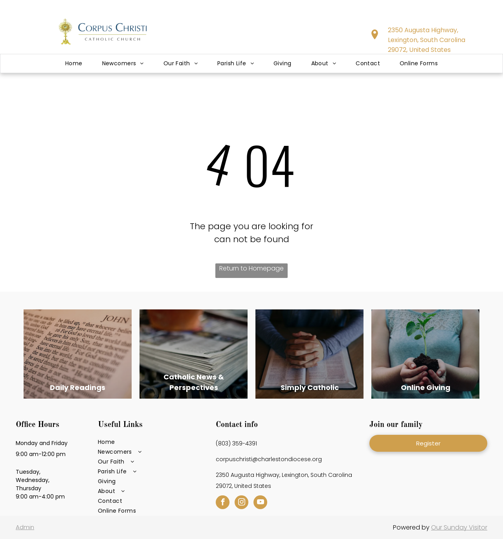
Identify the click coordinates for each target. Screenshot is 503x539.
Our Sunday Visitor (459, 527)
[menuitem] (73, 63)
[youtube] (260, 503)
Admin (25, 527)
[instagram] (241, 503)
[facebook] (222, 503)
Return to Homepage (251, 268)
